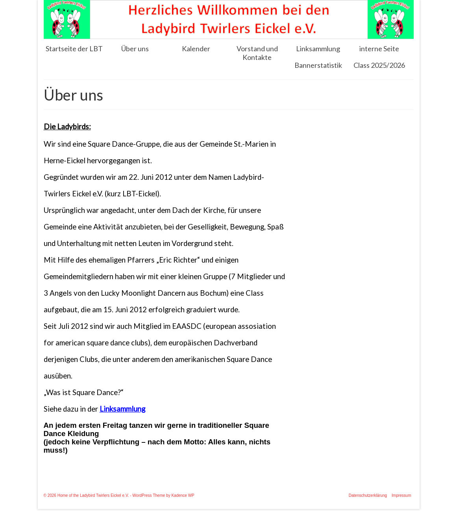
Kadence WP (182, 495)
